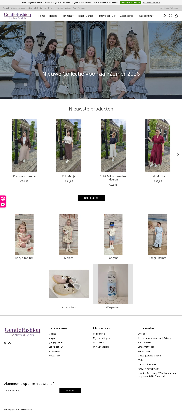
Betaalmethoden (146, 346)
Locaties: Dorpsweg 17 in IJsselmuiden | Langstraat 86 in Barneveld (158, 374)
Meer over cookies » (151, 3)
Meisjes (68, 258)
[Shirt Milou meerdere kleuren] (113, 145)
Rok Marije (68, 176)
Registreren (99, 333)
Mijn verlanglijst (101, 346)
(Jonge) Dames (157, 258)
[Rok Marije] (69, 145)
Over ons (142, 333)
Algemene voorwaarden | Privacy (154, 337)
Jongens (113, 258)
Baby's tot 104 (24, 258)
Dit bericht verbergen (131, 3)
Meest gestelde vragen (149, 355)
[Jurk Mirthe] (158, 145)
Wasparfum (113, 307)
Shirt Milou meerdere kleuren (113, 177)
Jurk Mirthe (158, 176)
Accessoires (69, 307)
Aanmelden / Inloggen (169, 8)
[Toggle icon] (164, 16)
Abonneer (70, 390)
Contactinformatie (147, 364)
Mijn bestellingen (101, 337)
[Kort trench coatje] (24, 145)
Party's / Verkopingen (148, 368)
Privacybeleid (144, 342)
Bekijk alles (91, 198)
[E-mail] (32, 390)
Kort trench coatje (24, 176)
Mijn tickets (98, 342)
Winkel (141, 359)
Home (41, 15)
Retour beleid (144, 351)
